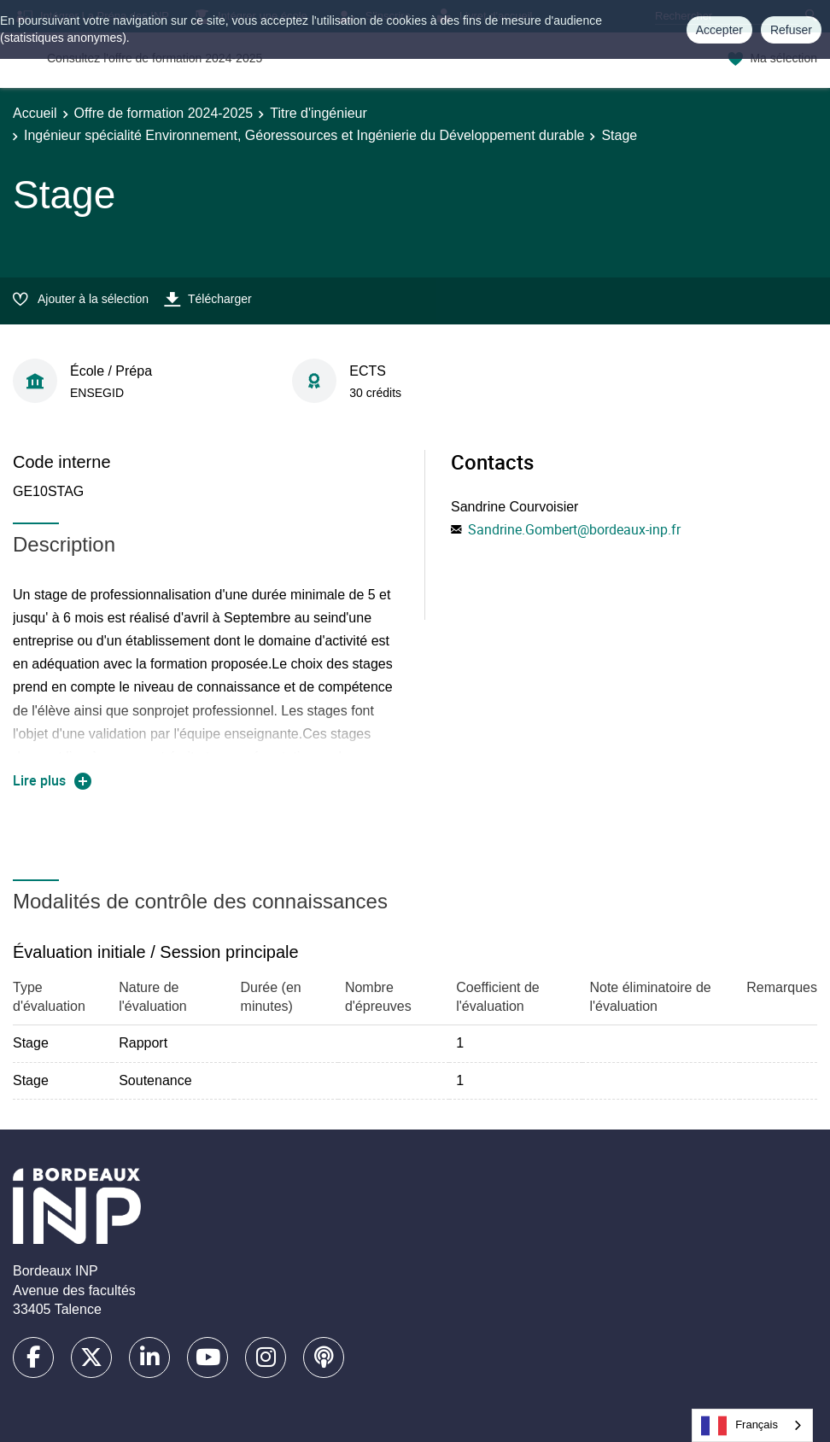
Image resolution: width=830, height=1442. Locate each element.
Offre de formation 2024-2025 (164, 113)
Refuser (791, 30)
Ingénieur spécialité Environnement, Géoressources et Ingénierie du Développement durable (304, 135)
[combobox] (752, 1425)
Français (739, 1426)
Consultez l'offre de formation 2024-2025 (154, 58)
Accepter (719, 30)
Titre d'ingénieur (318, 113)
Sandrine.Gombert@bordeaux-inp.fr (574, 529)
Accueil (35, 113)
